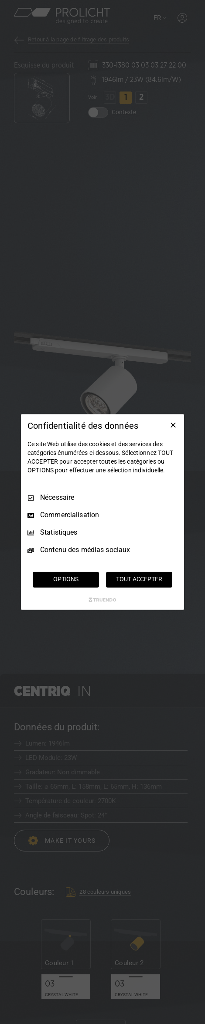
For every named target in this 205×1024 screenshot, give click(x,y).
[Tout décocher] (173, 425)
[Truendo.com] (102, 600)
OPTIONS (66, 579)
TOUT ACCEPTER (139, 579)
